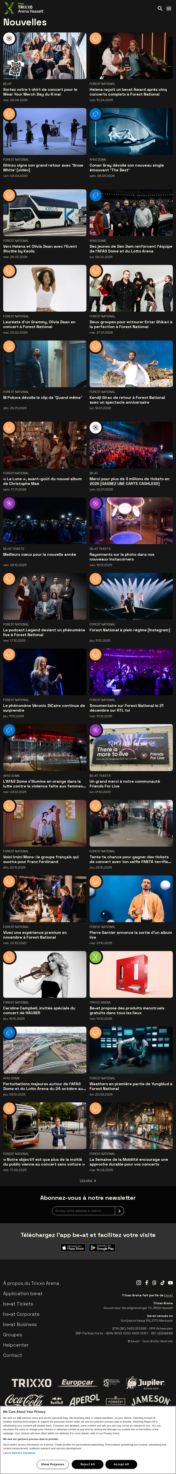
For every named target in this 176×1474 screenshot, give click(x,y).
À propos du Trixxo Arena (31, 1283)
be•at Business (20, 1324)
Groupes (12, 1335)
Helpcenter (16, 1345)
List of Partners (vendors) (19, 1452)
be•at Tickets (18, 1304)
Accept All (121, 1464)
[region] (88, 1440)
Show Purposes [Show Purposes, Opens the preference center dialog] (52, 1464)
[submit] (119, 1211)
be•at (168, 1295)
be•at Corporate (21, 1314)
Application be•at (23, 1293)
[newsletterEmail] (88, 1211)
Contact (12, 1355)
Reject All (87, 1464)
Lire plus (88, 1180)
